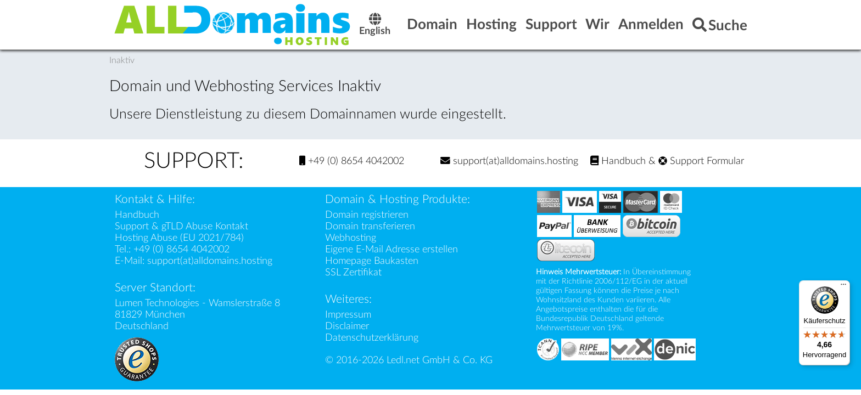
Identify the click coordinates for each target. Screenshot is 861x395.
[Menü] (843, 287)
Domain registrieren (367, 214)
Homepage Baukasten (371, 261)
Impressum (348, 314)
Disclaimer (347, 326)
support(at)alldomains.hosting (509, 161)
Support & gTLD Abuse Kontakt (181, 226)
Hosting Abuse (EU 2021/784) (179, 237)
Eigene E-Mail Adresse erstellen (391, 249)
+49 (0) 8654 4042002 (351, 161)
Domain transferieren (370, 226)
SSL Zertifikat (353, 272)
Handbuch (618, 161)
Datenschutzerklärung (371, 337)
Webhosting (350, 237)
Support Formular (701, 161)
